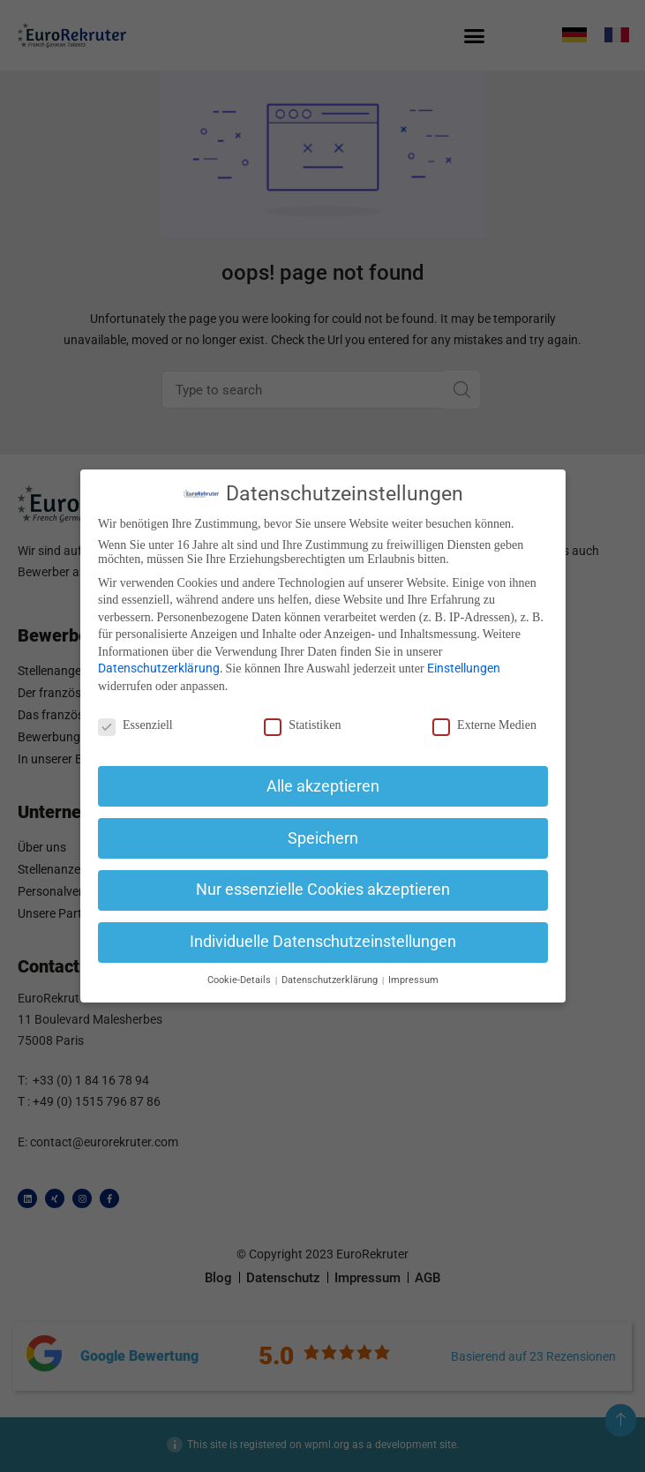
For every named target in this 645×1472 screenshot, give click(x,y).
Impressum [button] (413, 980)
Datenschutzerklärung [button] (330, 980)
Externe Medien (484, 725)
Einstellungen (463, 668)
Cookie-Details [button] (239, 980)
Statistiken (302, 725)
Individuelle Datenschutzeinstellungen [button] (323, 941)
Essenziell (135, 725)
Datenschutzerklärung (159, 668)
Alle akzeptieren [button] (322, 786)
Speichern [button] (323, 838)
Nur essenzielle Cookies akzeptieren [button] (323, 889)
